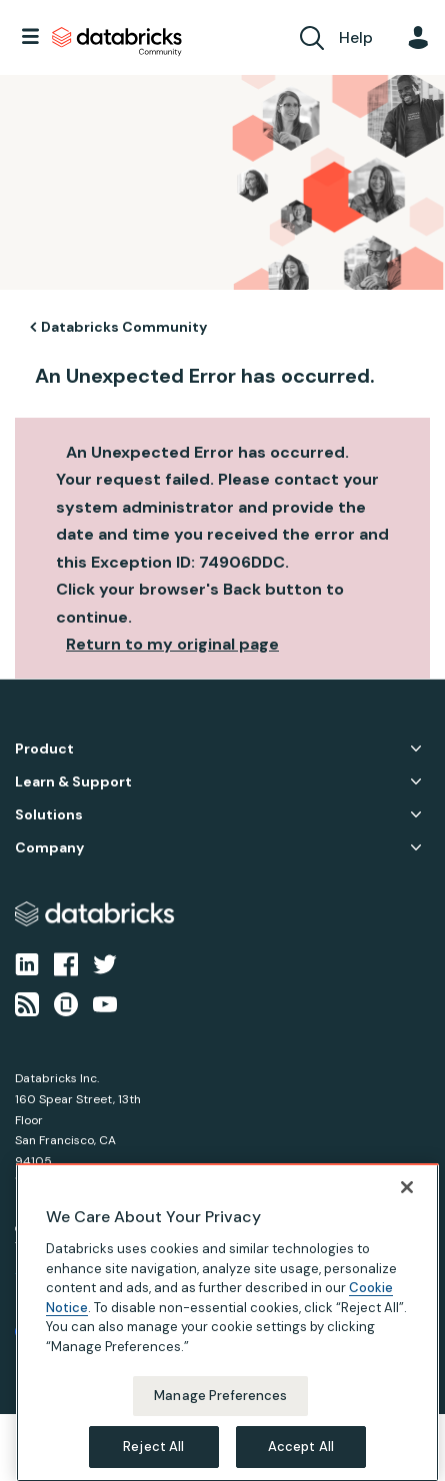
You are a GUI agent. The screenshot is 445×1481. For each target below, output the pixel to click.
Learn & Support (73, 781)
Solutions (49, 814)
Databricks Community (117, 42)
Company (49, 847)
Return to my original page (172, 644)
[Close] (407, 1214)
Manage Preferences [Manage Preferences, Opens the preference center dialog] (220, 1422)
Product (44, 748)
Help (356, 37)
